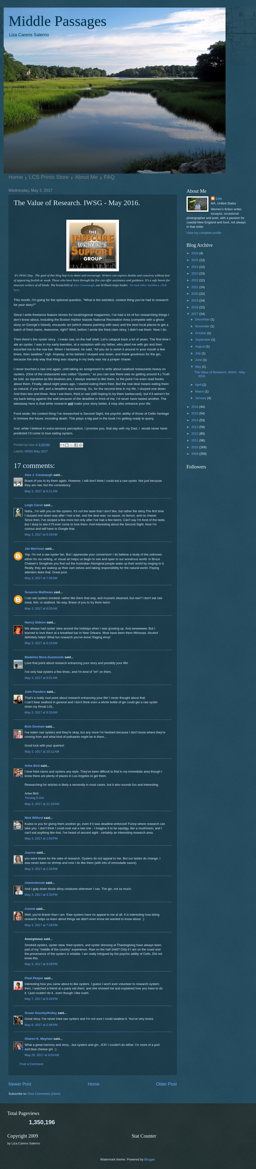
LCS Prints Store (49, 177)
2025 (195, 260)
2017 (195, 314)
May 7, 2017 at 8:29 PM (41, 999)
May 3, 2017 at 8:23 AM (41, 643)
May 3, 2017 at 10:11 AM (42, 751)
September (203, 339)
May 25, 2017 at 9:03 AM (42, 1055)
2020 (195, 293)
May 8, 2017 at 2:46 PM (41, 1025)
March (200, 391)
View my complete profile (204, 233)
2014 (195, 420)
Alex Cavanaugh (83, 285)
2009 (195, 454)
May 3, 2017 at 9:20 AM (41, 712)
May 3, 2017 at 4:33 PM (41, 894)
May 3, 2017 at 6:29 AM (41, 534)
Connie (30, 909)
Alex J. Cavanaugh (39, 475)
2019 (195, 300)
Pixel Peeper (34, 978)
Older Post (166, 1084)
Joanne (30, 852)
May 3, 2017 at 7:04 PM (41, 925)
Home (16, 177)
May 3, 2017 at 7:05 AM (41, 578)
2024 (195, 267)
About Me (86, 177)
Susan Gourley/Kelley (41, 1013)
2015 (195, 413)
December (202, 319)
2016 (195, 407)
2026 (195, 253)
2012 (195, 433)
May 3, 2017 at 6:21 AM (41, 491)
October (201, 333)
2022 (195, 280)
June (199, 360)
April (198, 384)
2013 (195, 427)
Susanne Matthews (39, 592)
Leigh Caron (34, 505)
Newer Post (20, 1084)
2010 (195, 447)
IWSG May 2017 (36, 451)
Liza (219, 198)
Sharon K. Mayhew (38, 1039)
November (202, 326)
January (201, 398)
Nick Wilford (34, 818)
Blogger (149, 1159)
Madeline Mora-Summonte (44, 657)
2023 (195, 273)
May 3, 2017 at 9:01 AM (41, 678)
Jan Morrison (34, 548)
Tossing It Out (34, 798)
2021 (195, 287)
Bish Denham (35, 726)
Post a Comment (31, 1064)
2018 (195, 307)
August (200, 346)
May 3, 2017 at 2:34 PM (41, 869)
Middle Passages (58, 21)
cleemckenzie (35, 883)
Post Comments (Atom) (44, 1094)
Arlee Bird (32, 765)
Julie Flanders (35, 692)
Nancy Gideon (35, 622)
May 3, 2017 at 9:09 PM (41, 964)
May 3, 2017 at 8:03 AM (41, 608)
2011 (195, 440)
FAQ (109, 177)
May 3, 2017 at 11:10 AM (42, 804)
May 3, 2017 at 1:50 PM (41, 838)
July (198, 353)
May (198, 366)
